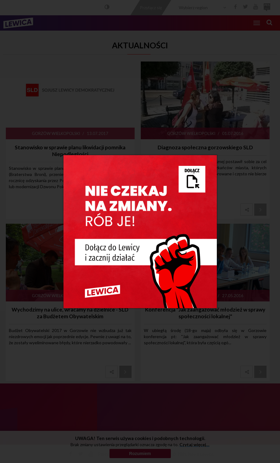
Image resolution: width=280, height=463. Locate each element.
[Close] (211, 159)
